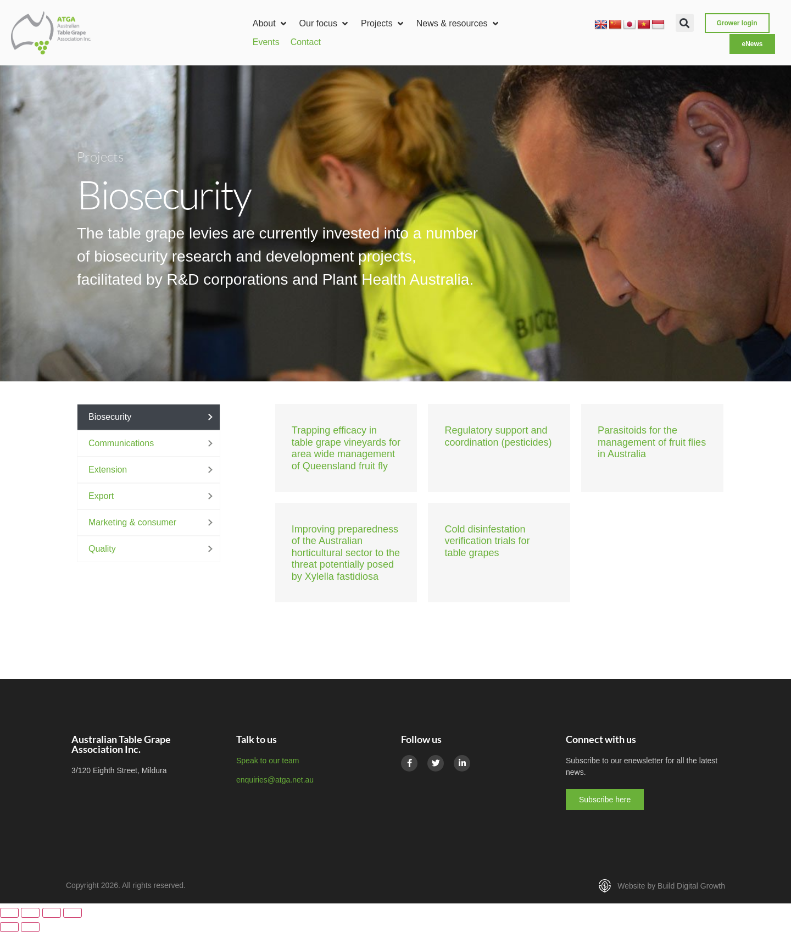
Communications (121, 443)
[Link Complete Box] (346, 447)
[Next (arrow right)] (30, 927)
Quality (102, 548)
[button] (270, 23)
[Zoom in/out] (9, 913)
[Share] (51, 913)
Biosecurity (109, 416)
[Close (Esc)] (72, 913)
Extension (107, 469)
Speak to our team (267, 760)
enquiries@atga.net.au (275, 779)
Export (101, 496)
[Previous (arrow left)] (9, 927)
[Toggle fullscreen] (30, 913)
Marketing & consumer (132, 522)
